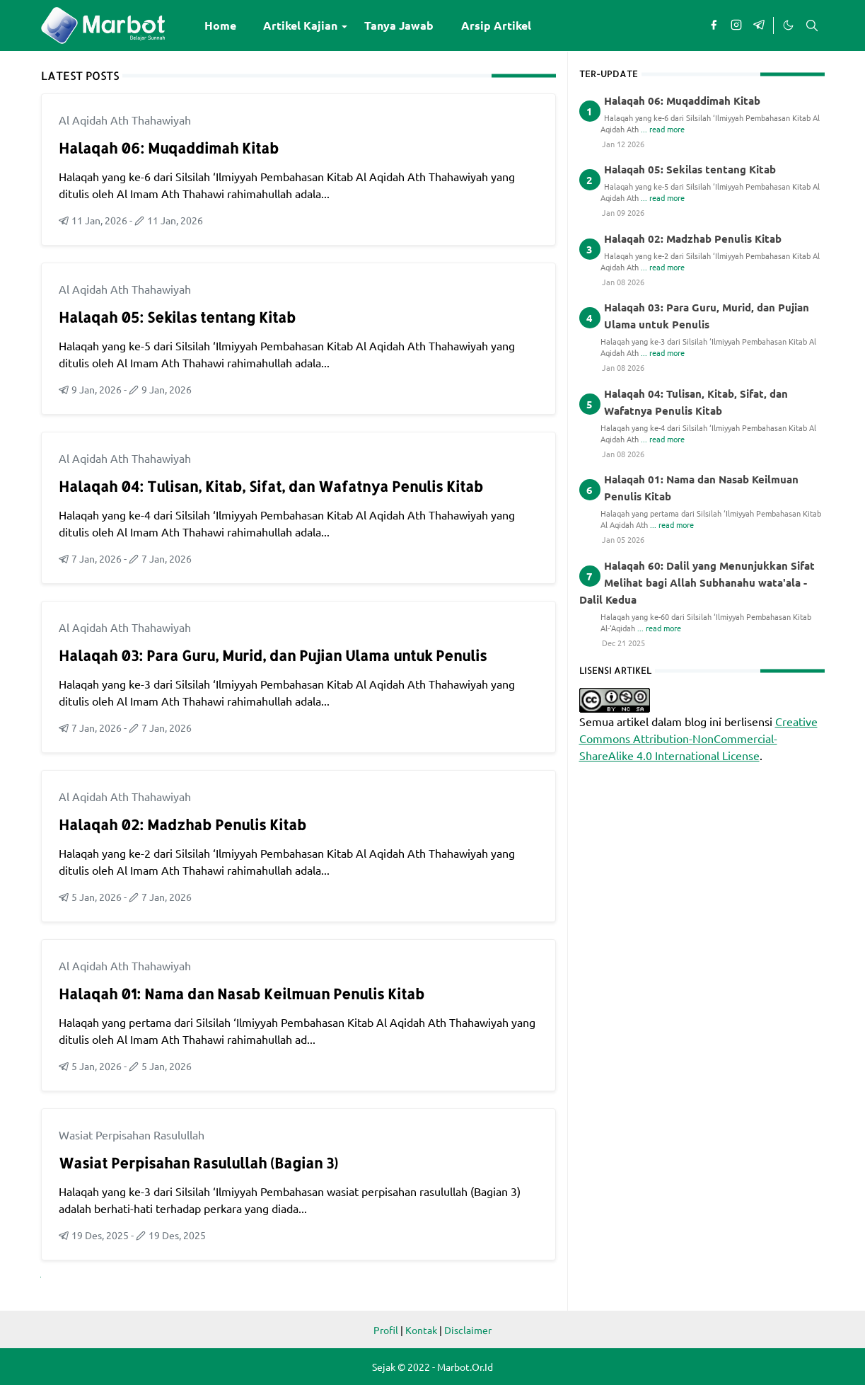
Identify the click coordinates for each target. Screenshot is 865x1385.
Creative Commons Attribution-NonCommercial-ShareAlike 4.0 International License (698, 738)
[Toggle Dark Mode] (788, 25)
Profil (385, 1329)
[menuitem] (220, 25)
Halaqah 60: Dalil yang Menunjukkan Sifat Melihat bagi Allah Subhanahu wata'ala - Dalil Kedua (697, 582)
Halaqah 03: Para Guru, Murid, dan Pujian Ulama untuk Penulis (273, 655)
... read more (663, 128)
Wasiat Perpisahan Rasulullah (131, 1134)
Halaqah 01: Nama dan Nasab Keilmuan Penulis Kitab (241, 993)
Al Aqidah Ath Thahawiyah (125, 120)
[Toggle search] (812, 25)
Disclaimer (468, 1329)
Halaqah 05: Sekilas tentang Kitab (177, 317)
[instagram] (736, 25)
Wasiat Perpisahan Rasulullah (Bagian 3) (198, 1163)
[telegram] (759, 25)
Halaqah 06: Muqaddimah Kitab (169, 148)
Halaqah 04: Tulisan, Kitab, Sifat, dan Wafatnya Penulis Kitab (271, 486)
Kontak (421, 1329)
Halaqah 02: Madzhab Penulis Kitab (182, 824)
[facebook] (713, 25)
